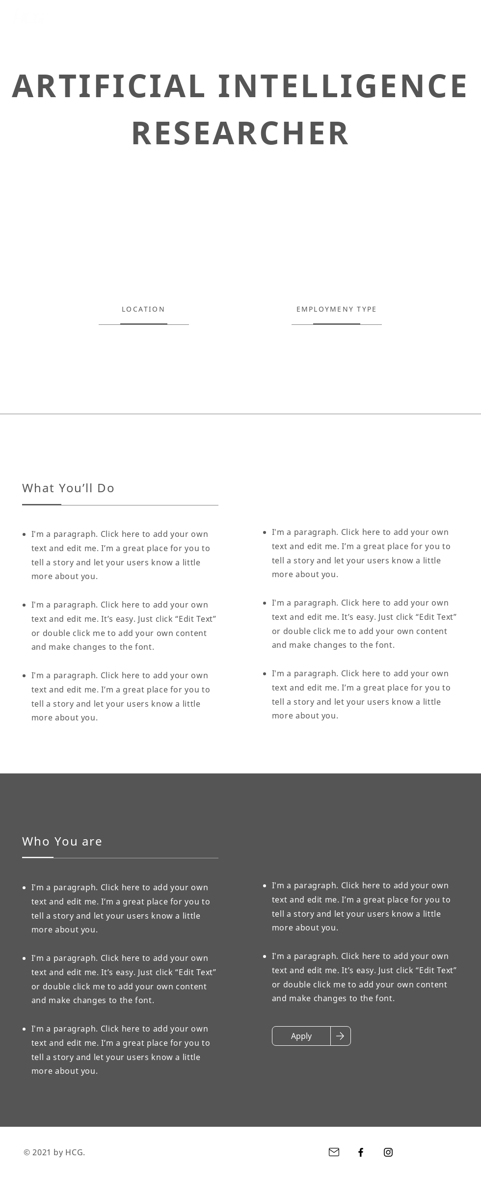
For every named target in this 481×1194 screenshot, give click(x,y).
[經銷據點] (285, 17)
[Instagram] (467, 17)
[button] (386, 17)
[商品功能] (234, 17)
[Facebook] (440, 17)
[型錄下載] (335, 17)
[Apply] (301, 1036)
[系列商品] (183, 17)
